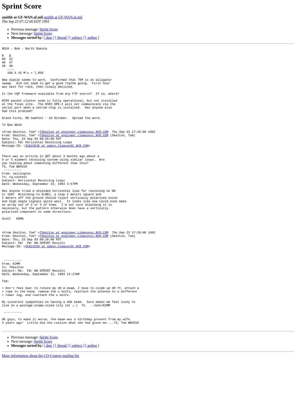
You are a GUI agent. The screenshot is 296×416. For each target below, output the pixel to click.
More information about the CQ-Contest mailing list (40, 412)
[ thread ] (62, 38)
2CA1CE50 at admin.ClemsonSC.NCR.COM (56, 286)
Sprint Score (49, 29)
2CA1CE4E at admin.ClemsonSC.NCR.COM (56, 166)
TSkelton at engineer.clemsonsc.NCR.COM (74, 149)
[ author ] (92, 38)
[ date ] (49, 38)
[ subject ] (77, 38)
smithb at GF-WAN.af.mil (63, 17)
